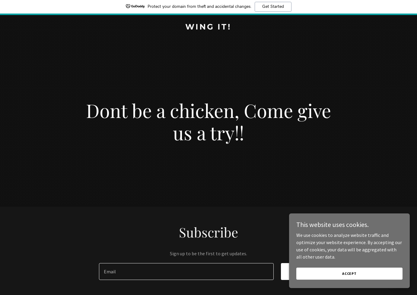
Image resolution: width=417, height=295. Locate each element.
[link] (208, 28)
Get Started (273, 7)
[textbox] (186, 271)
